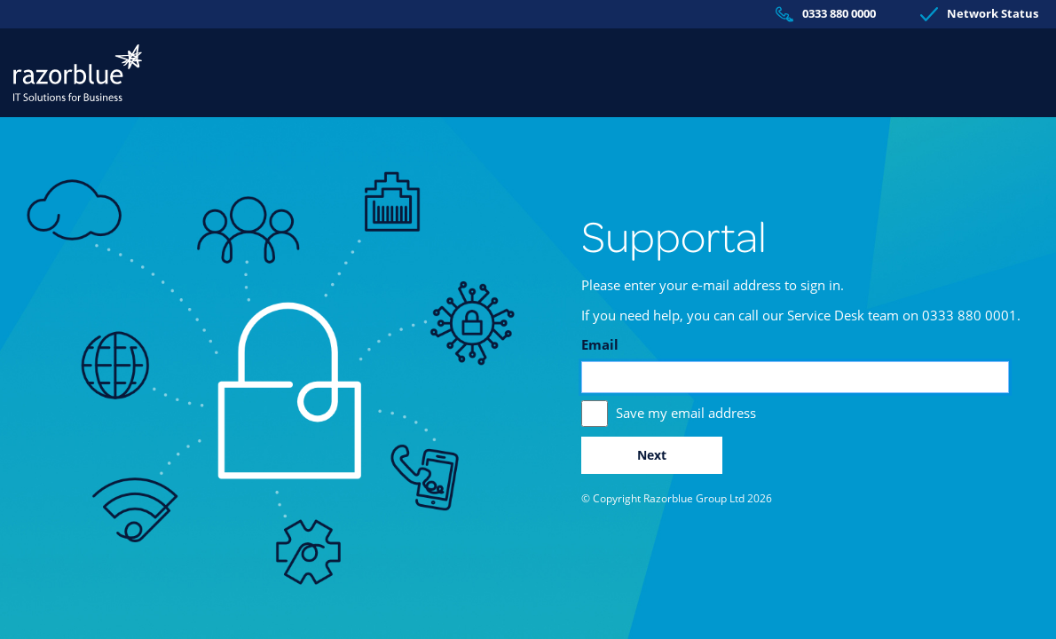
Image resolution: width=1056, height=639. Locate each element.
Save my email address (686, 413)
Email (600, 344)
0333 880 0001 (969, 315)
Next (651, 454)
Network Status (979, 14)
